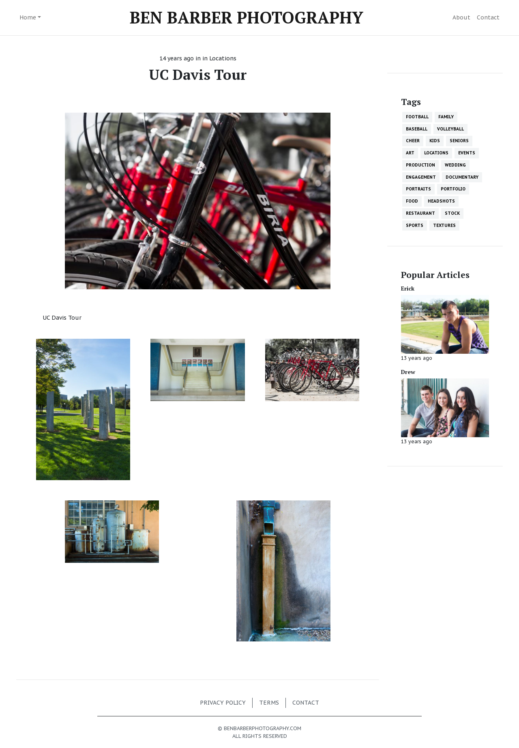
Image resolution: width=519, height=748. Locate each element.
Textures (444, 225)
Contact (488, 17)
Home (27, 17)
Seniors (459, 140)
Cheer (413, 140)
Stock (452, 213)
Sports (414, 225)
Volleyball (450, 129)
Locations (222, 58)
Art (410, 153)
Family (446, 117)
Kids (434, 140)
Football (417, 117)
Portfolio (453, 189)
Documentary (462, 177)
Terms (269, 702)
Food (412, 201)
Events (466, 153)
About (461, 17)
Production (420, 165)
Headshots (441, 201)
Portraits (418, 189)
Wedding (455, 165)
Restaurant (420, 213)
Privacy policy (223, 702)
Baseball (416, 129)
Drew (408, 372)
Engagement (421, 177)
